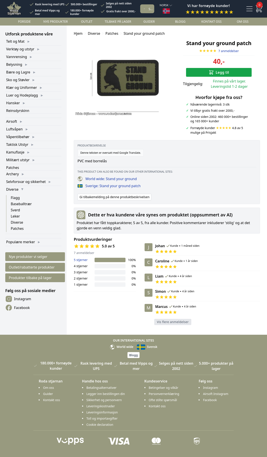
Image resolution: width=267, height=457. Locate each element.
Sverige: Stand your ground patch (109, 185)
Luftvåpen (14, 129)
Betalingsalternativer (101, 388)
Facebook (17, 307)
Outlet (86, 21)
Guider (149, 21)
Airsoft (11, 121)
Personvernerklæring (164, 394)
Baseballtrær (21, 203)
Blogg (180, 21)
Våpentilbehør (17, 136)
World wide (121, 347)
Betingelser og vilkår (163, 388)
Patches (12, 167)
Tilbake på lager (118, 21)
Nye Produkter (55, 21)
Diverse (12, 189)
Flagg (15, 197)
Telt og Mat (15, 41)
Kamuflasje (15, 152)
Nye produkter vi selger (28, 256)
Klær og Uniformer (21, 87)
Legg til (219, 72)
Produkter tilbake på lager (30, 277)
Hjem (78, 33)
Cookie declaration (99, 424)
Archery (12, 174)
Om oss (243, 21)
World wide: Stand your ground (107, 178)
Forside (24, 21)
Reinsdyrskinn (17, 110)
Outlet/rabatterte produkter (32, 267)
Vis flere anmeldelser (173, 322)
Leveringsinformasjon (102, 412)
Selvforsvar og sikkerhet (26, 181)
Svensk (147, 347)
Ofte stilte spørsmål (163, 400)
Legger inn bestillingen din (105, 394)
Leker (15, 216)
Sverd (15, 210)
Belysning (14, 64)
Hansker (13, 103)
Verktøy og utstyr (20, 49)
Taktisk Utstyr (17, 144)
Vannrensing (16, 56)
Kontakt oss (211, 21)
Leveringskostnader (100, 406)
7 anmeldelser (219, 51)
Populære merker (20, 241)
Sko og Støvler (18, 79)
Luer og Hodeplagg (22, 95)
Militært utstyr (18, 159)
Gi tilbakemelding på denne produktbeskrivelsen (114, 197)
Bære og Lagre (18, 72)
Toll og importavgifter (102, 418)
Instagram (18, 298)
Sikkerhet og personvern (104, 400)
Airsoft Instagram (215, 394)
